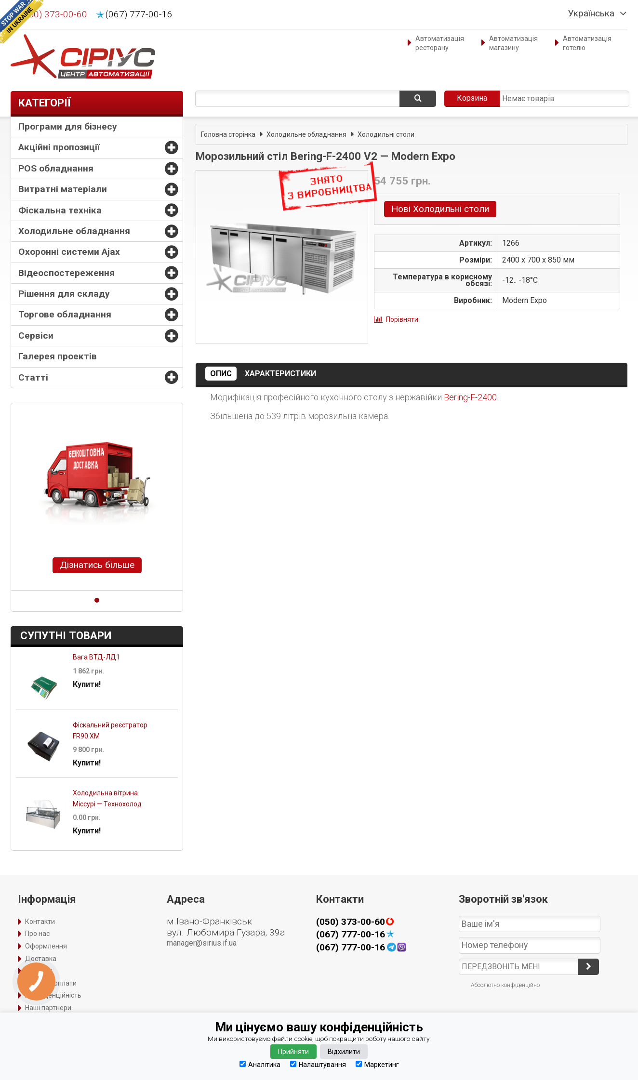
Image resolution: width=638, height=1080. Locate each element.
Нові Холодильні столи (440, 208)
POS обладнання (55, 168)
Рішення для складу (64, 293)
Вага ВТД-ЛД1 (96, 657)
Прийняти (293, 1051)
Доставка (40, 958)
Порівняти (402, 319)
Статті (33, 377)
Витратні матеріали (62, 189)
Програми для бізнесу (67, 126)
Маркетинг (377, 1064)
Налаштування (318, 1064)
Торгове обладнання (64, 314)
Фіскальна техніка (60, 210)
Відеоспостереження (66, 272)
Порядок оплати (51, 983)
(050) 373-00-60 (53, 14)
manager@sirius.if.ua (202, 943)
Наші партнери (48, 1008)
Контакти (40, 921)
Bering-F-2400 (470, 397)
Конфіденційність (53, 995)
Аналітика (259, 1064)
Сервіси (35, 335)
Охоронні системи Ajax (69, 251)
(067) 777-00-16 (139, 14)
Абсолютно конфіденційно (505, 985)
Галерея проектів (57, 356)
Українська (591, 13)
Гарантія (38, 971)
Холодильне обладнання (74, 231)
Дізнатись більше (97, 564)
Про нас (37, 933)
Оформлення (46, 946)
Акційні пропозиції (59, 147)
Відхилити (344, 1051)
